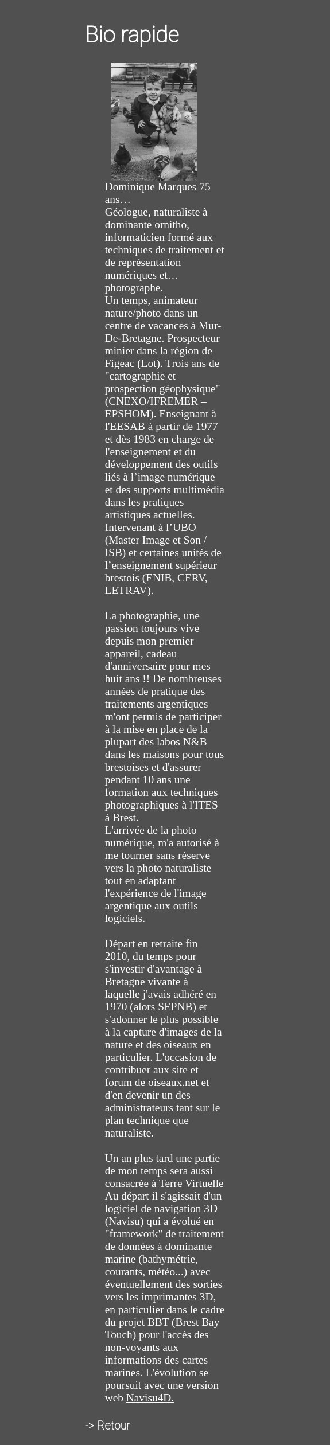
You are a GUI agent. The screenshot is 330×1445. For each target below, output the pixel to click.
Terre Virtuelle (191, 1183)
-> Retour (107, 1425)
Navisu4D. (150, 1398)
